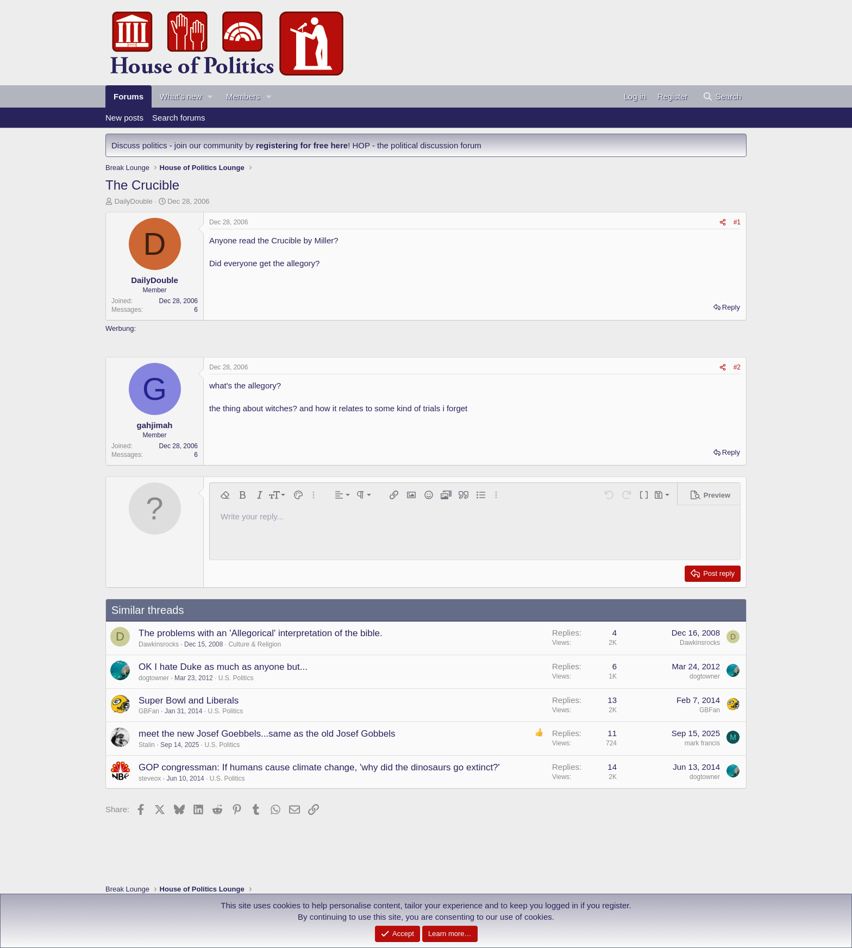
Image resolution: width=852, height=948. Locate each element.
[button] (210, 96)
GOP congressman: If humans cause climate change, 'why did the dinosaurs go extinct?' (319, 767)
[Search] (722, 96)
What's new (181, 96)
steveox (150, 778)
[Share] (723, 222)
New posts (124, 117)
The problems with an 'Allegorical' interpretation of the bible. (261, 633)
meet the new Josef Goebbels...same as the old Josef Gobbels (267, 734)
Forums (128, 96)
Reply (731, 307)
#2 (737, 367)
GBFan (149, 711)
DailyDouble (134, 201)
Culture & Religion (254, 644)
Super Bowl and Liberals (189, 700)
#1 (737, 222)
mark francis (702, 743)
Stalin (147, 745)
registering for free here (302, 145)
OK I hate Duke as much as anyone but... (223, 667)
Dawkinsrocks (159, 644)
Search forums (178, 117)
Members (243, 96)
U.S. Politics (236, 678)
